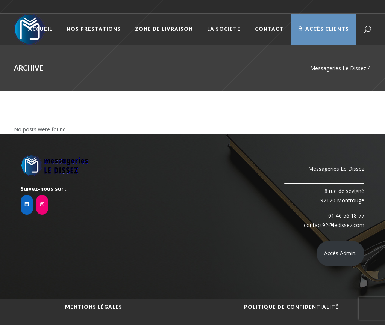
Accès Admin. (340, 253)
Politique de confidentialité (291, 307)
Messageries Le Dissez (338, 68)
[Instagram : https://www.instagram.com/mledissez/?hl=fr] (42, 205)
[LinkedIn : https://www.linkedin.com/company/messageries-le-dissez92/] (27, 205)
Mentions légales (93, 307)
